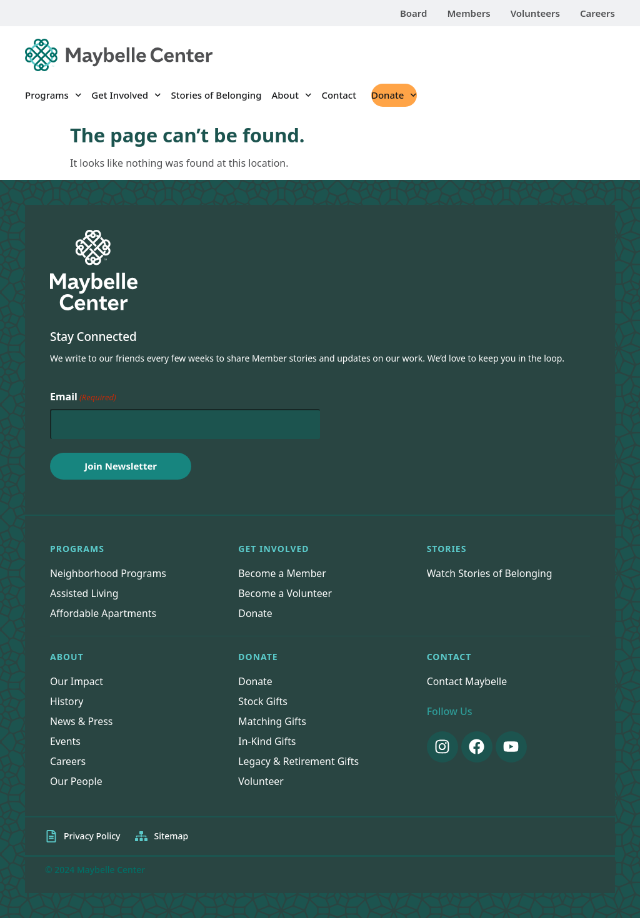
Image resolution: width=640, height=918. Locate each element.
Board (414, 13)
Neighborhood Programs (109, 573)
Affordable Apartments (104, 613)
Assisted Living (84, 593)
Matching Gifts (272, 722)
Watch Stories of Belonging (490, 573)
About (291, 95)
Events (65, 742)
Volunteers (535, 13)
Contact (338, 95)
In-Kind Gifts (267, 742)
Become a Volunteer (285, 593)
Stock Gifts (263, 702)
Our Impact (77, 682)
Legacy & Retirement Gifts (299, 762)
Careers (597, 13)
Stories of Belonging (216, 95)
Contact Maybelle (467, 682)
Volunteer (261, 782)
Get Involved (126, 95)
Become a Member (282, 573)
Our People (76, 782)
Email (83, 397)
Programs (53, 95)
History (67, 702)
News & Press (81, 722)
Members (468, 13)
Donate (394, 95)
